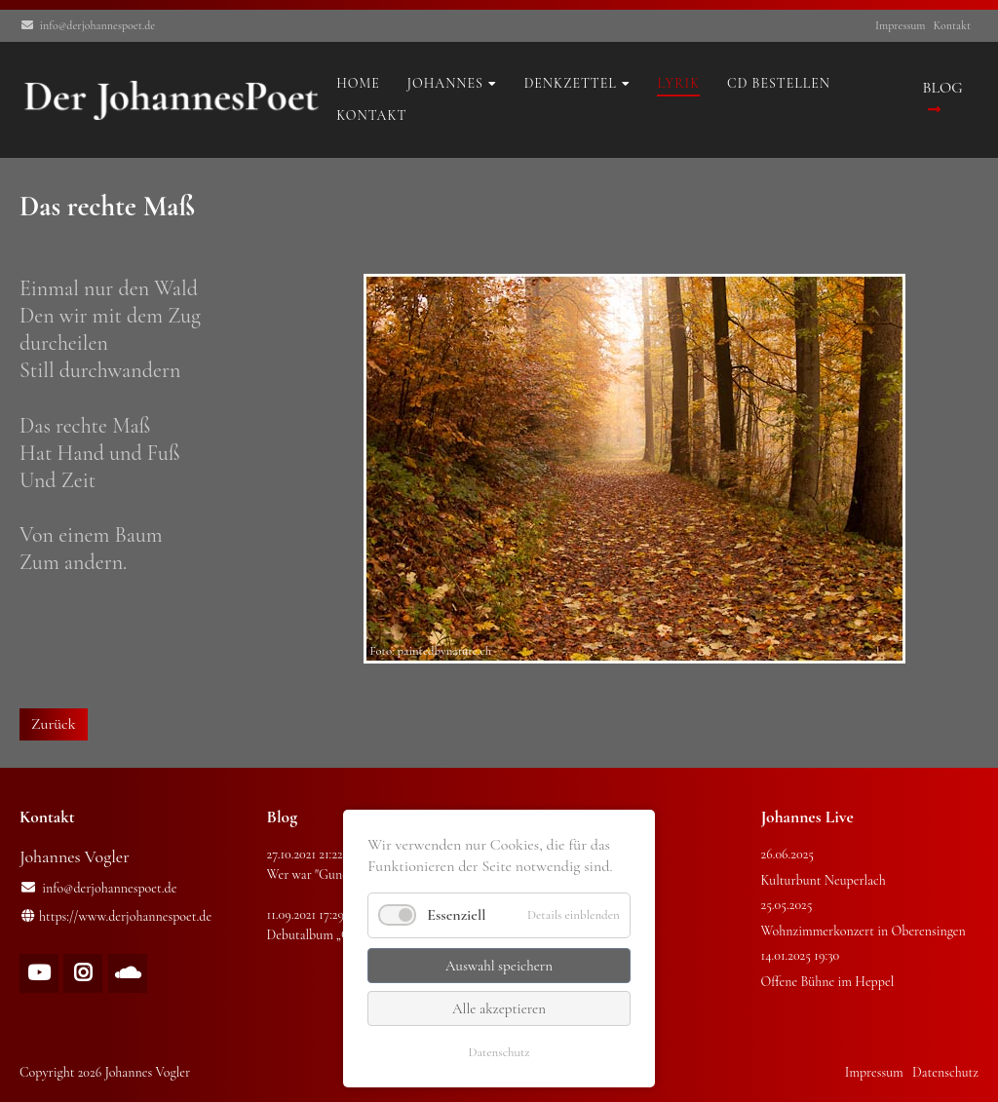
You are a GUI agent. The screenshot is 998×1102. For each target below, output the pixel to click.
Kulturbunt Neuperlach (823, 880)
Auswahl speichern (499, 965)
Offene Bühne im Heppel (828, 981)
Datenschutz (498, 1052)
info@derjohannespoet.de (97, 25)
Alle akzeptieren (499, 1008)
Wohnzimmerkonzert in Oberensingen (863, 931)
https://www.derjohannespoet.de (125, 916)
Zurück (53, 724)
